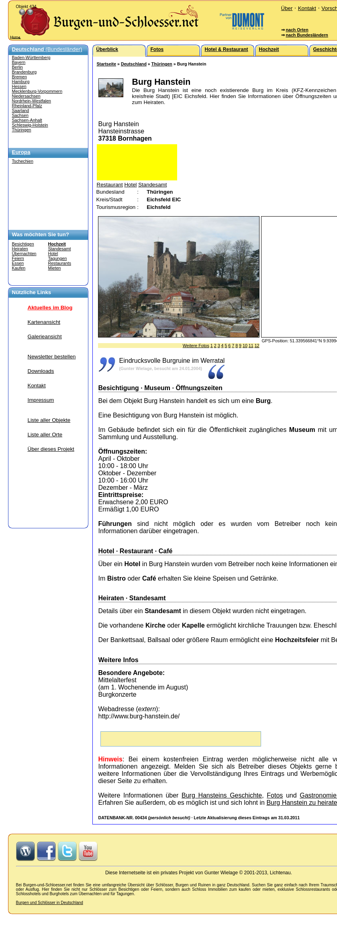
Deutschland (134, 63)
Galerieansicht (45, 336)
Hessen (19, 86)
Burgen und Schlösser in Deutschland (49, 902)
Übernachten (24, 253)
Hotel (53, 253)
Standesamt (59, 248)
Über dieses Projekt (51, 449)
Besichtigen (23, 243)
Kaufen (19, 268)
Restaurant (110, 185)
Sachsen (20, 115)
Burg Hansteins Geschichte (222, 795)
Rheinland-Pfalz (27, 105)
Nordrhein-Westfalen (31, 100)
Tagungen (57, 258)
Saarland (20, 110)
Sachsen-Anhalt (27, 120)
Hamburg (21, 81)
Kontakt (307, 8)
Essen (18, 263)
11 (251, 345)
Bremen (19, 76)
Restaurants (59, 263)
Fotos (275, 795)
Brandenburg (24, 72)
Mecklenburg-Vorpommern (37, 91)
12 (257, 345)
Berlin (17, 67)
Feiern (18, 258)
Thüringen (21, 129)
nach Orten (297, 29)
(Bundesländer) (47, 49)
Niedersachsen (26, 96)
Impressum (41, 400)
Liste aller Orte (45, 435)
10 (245, 345)
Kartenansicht (44, 322)
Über (287, 8)
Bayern (19, 62)
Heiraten (20, 248)
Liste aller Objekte (49, 420)
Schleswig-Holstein (30, 125)
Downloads (41, 371)
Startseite (106, 63)
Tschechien (22, 161)
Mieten (54, 268)
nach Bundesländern (307, 35)
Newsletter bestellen (52, 357)
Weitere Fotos (196, 345)
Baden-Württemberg (31, 57)
